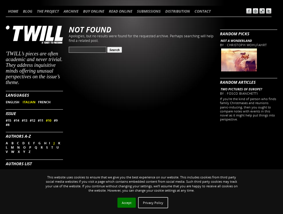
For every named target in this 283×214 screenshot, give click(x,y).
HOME (13, 11)
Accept (126, 203)
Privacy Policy (153, 203)
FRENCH (44, 102)
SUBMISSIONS (149, 11)
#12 (32, 120)
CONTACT (202, 11)
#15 (8, 120)
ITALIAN (29, 102)
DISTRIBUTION (177, 11)
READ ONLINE (120, 11)
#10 (48, 120)
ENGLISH (13, 102)
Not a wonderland (236, 40)
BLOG (27, 11)
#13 (24, 120)
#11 (40, 120)
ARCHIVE (71, 11)
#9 (56, 120)
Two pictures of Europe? (241, 89)
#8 (7, 124)
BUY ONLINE (93, 11)
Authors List (19, 163)
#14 (16, 120)
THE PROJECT (48, 11)
